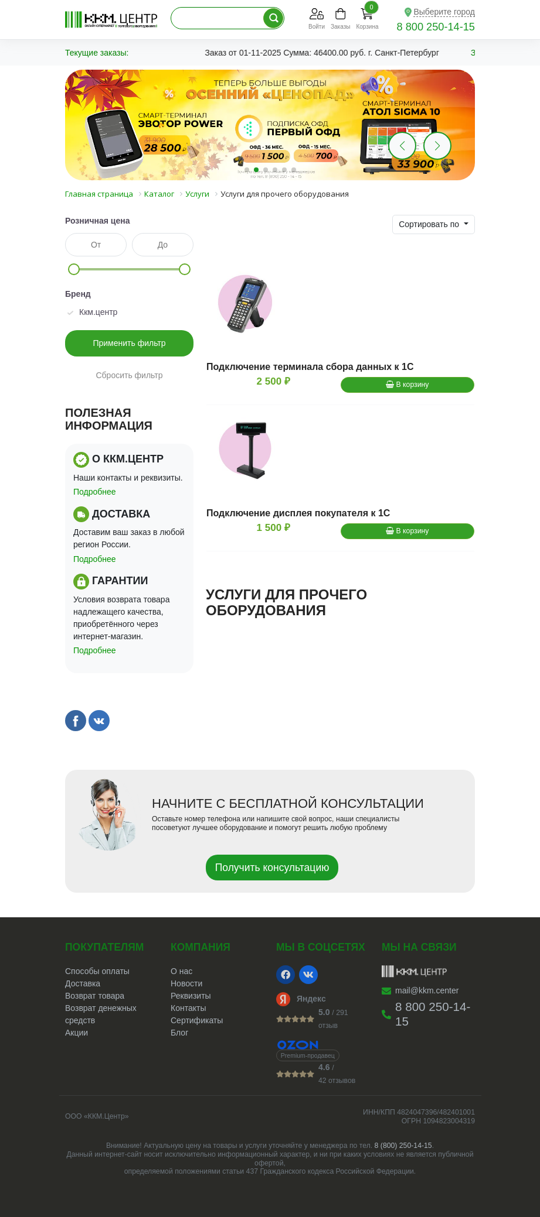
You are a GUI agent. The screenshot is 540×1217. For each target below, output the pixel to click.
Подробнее (94, 491)
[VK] (308, 974)
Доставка (82, 983)
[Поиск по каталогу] (273, 18)
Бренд (78, 294)
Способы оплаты (97, 971)
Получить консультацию (272, 867)
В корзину (407, 384)
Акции (76, 1032)
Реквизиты (191, 995)
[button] (437, 146)
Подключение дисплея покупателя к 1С (298, 513)
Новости (186, 983)
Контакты (188, 1008)
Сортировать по (430, 224)
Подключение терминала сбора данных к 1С (309, 367)
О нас (181, 971)
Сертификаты (197, 1020)
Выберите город (444, 11)
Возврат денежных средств (101, 1014)
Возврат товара (94, 995)
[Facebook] (285, 974)
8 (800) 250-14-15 (403, 1145)
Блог (179, 1032)
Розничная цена (97, 220)
